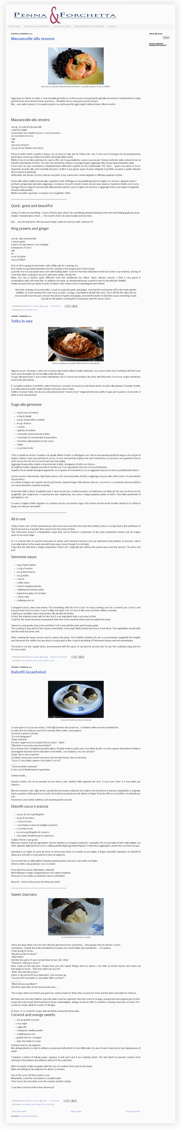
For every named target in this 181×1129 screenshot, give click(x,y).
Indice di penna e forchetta (36, 26)
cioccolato (25, 1104)
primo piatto (43, 661)
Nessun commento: (59, 657)
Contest (112, 26)
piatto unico (32, 310)
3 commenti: (54, 1101)
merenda (50, 1104)
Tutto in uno (22, 321)
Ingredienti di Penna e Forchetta (89, 26)
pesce (23, 310)
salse (52, 661)
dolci (33, 1104)
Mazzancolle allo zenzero (32, 39)
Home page (14, 26)
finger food (40, 1104)
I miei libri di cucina (61, 26)
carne (23, 661)
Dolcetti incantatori (28, 672)
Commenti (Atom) (28, 1116)
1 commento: (55, 306)
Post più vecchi (133, 1111)
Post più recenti (19, 1111)
